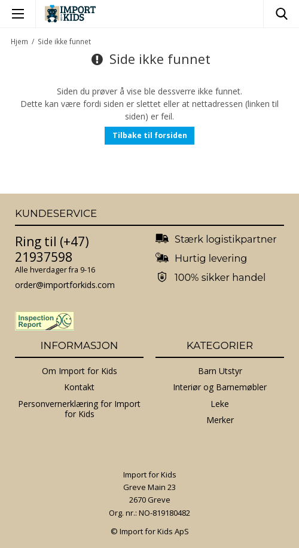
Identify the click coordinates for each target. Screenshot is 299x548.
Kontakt (79, 387)
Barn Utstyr (220, 370)
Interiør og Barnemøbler (220, 387)
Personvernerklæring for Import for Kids (79, 409)
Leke (219, 403)
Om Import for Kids (79, 370)
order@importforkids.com (65, 284)
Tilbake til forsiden (149, 135)
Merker (220, 419)
